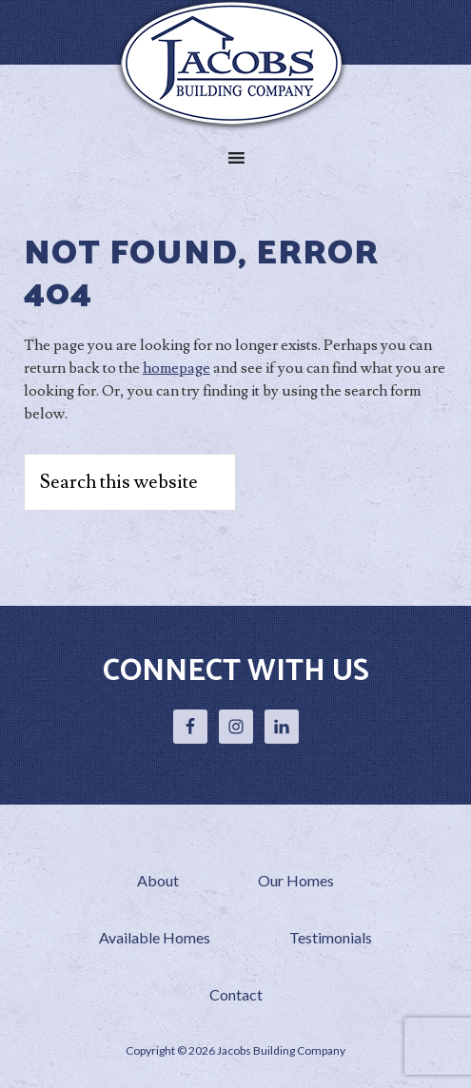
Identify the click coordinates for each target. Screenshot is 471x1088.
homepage (176, 368)
